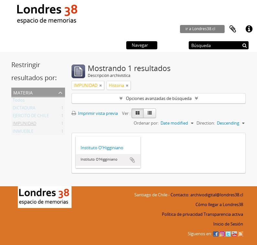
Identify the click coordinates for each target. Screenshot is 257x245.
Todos (19, 101)
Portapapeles (233, 29)
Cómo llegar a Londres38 (219, 204)
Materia (23, 92)
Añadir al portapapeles (132, 160)
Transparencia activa (223, 214)
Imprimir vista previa (95, 113)
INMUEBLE (23, 132)
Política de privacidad (182, 214)
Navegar (140, 45)
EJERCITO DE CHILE (31, 117)
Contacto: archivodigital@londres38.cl (207, 195)
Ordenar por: (146, 123)
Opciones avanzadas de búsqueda (159, 98)
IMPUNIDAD (24, 125)
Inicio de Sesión (228, 224)
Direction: (205, 123)
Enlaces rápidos (249, 29)
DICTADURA (24, 109)
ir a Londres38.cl (200, 28)
